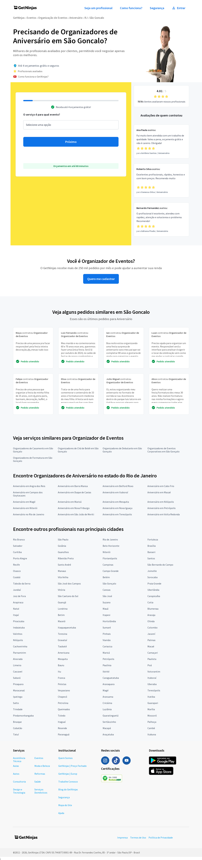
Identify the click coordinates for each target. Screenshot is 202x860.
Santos (151, 558)
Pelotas (62, 684)
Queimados (64, 709)
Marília (151, 709)
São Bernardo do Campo (160, 564)
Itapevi (106, 615)
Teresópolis (153, 690)
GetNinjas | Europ (67, 773)
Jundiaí (17, 589)
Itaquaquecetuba (67, 627)
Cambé (151, 728)
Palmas (151, 640)
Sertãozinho (109, 721)
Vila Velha (63, 577)
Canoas (107, 589)
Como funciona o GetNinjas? (33, 76)
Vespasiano (64, 690)
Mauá (105, 608)
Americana (63, 652)
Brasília (151, 545)
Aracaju (151, 615)
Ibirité (106, 671)
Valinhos (17, 633)
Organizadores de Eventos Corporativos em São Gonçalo (163, 450)
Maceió (61, 621)
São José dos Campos (69, 583)
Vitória (61, 589)
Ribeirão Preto (66, 558)
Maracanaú (19, 690)
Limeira (17, 665)
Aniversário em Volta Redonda (163, 514)
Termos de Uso (138, 837)
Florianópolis (110, 558)
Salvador (17, 545)
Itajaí (16, 615)
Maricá (106, 652)
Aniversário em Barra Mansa (73, 486)
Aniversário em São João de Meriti (76, 514)
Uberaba (152, 684)
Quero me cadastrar (101, 279)
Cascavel (17, 671)
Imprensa (122, 837)
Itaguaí (62, 721)
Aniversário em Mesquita (116, 501)
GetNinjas (19, 17)
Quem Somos (65, 758)
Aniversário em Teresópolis (117, 514)
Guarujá (62, 602)
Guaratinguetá (110, 715)
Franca (61, 677)
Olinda (151, 621)
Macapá (107, 728)
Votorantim (153, 671)
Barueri (151, 552)
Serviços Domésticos (40, 791)
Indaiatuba (19, 627)
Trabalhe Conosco (68, 781)
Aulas (16, 765)
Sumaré (107, 627)
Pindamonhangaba (23, 715)
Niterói (106, 552)
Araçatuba (108, 734)
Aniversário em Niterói (25, 508)
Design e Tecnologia (19, 791)
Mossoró (152, 715)
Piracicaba (18, 621)
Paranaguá (63, 734)
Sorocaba (152, 577)
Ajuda (61, 813)
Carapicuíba (153, 596)
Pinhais (107, 633)
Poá (149, 665)
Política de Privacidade (161, 837)
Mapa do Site (65, 805)
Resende (62, 728)
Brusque (17, 721)
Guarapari (152, 703)
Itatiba (151, 696)
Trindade (17, 709)
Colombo (152, 627)
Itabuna (151, 734)
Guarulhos (63, 552)
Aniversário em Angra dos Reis (29, 486)
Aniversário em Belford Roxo (118, 486)
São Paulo (63, 539)
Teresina (62, 633)
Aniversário (76, 17)
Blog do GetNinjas (68, 789)
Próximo (71, 142)
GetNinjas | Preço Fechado (72, 765)
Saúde (37, 781)
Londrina (62, 608)
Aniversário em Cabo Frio (160, 486)
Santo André (64, 564)
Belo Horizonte (111, 545)
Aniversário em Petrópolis (161, 508)
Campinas (108, 564)
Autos (16, 773)
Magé (105, 690)
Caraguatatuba (111, 677)
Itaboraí (151, 677)
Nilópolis (18, 640)
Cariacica (107, 646)
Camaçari (152, 652)
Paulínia (107, 665)
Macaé (150, 646)
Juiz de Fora (19, 596)
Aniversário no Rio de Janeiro (28, 514)
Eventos (31, 17)
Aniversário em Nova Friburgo (74, 508)
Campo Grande (111, 570)
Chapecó (62, 696)
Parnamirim (19, 652)
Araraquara (108, 684)
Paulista (151, 659)
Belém (106, 577)
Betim (61, 615)
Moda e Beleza (42, 765)
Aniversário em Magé (24, 501)
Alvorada (17, 659)
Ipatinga (17, 696)
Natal (16, 608)
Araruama (108, 696)
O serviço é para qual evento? (41, 114)
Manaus (62, 570)
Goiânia (62, 545)
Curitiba (17, 552)
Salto (16, 703)
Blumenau (152, 608)
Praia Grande (154, 583)
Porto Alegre (20, 558)
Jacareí (151, 633)
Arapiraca (18, 602)
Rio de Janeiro (110, 539)
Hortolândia (109, 621)
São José (107, 596)
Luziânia (107, 709)
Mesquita (63, 659)
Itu (59, 671)
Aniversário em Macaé (159, 492)
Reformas (39, 773)
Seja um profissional (98, 8)
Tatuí (16, 734)
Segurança (157, 8)
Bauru (61, 665)
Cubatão (17, 728)
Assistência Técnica (19, 759)
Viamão (107, 640)
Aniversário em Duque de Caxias (74, 492)
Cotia (150, 602)
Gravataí (62, 640)
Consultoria (19, 781)
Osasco (17, 570)
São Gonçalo (109, 583)
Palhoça (151, 721)
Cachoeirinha (20, 646)
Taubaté (62, 646)
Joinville (152, 570)
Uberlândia (153, 589)
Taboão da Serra (21, 583)
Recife (16, 564)
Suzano (107, 602)
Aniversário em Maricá (69, 501)
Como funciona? (131, 8)
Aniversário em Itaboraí (115, 492)
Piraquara (18, 684)
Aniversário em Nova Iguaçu (117, 508)
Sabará (16, 677)
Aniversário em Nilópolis (160, 501)
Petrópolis (108, 659)
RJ (86, 17)
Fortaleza (152, 539)
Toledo (61, 715)
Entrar (178, 8)
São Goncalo (96, 17)
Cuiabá (16, 577)
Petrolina (63, 703)
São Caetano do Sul (68, 596)
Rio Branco (19, 539)
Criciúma (107, 703)
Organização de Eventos (52, 17)
